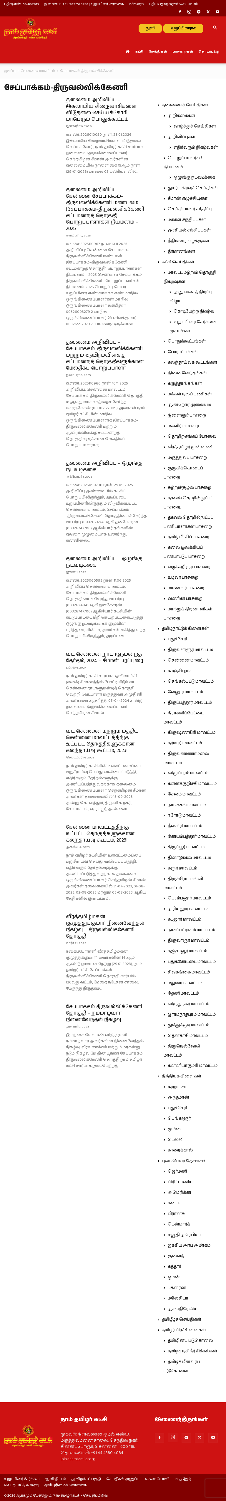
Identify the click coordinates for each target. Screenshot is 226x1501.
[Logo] (30, 28)
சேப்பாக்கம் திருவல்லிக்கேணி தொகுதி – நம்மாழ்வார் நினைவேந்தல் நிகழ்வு (104, 1013)
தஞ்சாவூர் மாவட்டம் (187, 951)
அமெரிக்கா (179, 1192)
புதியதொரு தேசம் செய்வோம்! (174, 3)
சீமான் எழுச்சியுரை (187, 198)
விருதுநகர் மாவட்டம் (188, 1004)
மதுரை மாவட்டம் (185, 983)
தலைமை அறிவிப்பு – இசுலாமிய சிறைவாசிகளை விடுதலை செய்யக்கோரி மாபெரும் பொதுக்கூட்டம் (101, 109)
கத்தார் (174, 1266)
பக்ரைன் (177, 1288)
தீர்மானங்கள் (181, 251)
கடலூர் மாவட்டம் (184, 919)
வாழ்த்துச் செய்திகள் (195, 126)
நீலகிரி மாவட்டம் (185, 826)
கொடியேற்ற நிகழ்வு (194, 311)
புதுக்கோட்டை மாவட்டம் (192, 961)
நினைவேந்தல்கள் (187, 373)
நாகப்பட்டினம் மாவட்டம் (191, 930)
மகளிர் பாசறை (183, 426)
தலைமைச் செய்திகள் (185, 105)
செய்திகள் (158, 51)
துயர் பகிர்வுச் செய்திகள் (193, 188)
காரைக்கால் (180, 1150)
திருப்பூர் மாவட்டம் (186, 847)
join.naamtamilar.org (78, 1459)
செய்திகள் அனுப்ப (122, 1479)
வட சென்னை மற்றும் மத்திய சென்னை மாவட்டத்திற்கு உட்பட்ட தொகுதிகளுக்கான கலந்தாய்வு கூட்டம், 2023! (102, 741)
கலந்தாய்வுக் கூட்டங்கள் (192, 362)
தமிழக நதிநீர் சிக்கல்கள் (192, 1351)
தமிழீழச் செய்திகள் (181, 1319)
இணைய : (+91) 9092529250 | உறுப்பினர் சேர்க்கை (84, 3)
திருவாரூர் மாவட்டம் (188, 940)
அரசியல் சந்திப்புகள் (189, 230)
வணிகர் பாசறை (185, 598)
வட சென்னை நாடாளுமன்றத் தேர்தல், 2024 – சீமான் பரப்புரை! (105, 657)
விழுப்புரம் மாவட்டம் (188, 773)
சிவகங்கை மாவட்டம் (189, 972)
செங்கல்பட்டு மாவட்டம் (191, 681)
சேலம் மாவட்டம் (184, 794)
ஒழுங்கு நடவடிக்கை (194, 177)
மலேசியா (178, 1298)
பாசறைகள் (182, 51)
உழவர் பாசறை (183, 577)
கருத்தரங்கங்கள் (185, 383)
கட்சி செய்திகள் (178, 262)
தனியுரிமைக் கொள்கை (65, 1485)
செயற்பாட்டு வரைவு (21, 1485)
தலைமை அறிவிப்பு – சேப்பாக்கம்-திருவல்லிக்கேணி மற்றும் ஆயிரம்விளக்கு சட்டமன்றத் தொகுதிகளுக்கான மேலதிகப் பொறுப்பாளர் (105, 355)
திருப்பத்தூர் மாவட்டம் (190, 702)
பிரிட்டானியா (181, 1182)
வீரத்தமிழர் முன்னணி (191, 447)
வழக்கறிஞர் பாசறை (189, 567)
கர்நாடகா (177, 1087)
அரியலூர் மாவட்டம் (187, 909)
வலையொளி (157, 1479)
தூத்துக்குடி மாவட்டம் (188, 1025)
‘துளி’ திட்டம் (55, 1479)
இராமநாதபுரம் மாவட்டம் (192, 1014)
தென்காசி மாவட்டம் (188, 1035)
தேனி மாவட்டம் (183, 993)
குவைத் (176, 1256)
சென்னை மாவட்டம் (38, 71)
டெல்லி (176, 1139)
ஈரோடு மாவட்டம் (184, 815)
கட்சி (139, 51)
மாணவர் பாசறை (186, 588)
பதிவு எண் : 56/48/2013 (21, 3)
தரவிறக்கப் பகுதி (86, 1479)
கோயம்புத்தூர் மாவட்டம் (192, 836)
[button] (215, 28)
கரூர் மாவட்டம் (182, 868)
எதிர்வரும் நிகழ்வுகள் (196, 147)
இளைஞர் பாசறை (187, 415)
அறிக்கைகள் (181, 116)
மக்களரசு (136, 3)
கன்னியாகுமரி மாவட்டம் (192, 1065)
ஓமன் (174, 1277)
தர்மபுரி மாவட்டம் (185, 743)
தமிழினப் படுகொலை (190, 1340)
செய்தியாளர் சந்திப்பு (190, 209)
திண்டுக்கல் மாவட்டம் (189, 857)
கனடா (174, 1203)
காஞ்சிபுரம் (179, 671)
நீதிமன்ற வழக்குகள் (188, 241)
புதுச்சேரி (177, 639)
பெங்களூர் (179, 1118)
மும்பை (176, 1129)
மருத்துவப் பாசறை (187, 457)
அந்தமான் (178, 1097)
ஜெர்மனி (177, 1171)
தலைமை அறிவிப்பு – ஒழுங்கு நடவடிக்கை (104, 466)
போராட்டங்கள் (183, 352)
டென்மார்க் (179, 1224)
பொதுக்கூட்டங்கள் (187, 341)
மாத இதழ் (183, 1479)
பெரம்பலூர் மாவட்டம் (189, 898)
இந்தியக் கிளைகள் (181, 1076)
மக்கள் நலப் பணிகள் (190, 394)
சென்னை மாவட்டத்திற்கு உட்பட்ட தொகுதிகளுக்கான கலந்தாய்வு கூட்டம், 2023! (100, 834)
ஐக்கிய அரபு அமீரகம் (189, 1245)
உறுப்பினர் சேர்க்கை (22, 1479)
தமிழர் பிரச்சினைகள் (184, 1330)
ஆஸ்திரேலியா (184, 1309)
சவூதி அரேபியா (184, 1235)
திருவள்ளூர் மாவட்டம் (190, 650)
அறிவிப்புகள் (181, 137)
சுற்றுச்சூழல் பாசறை (189, 487)
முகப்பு (10, 71)
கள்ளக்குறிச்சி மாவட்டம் (192, 783)
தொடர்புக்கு (208, 51)
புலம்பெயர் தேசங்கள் (184, 1161)
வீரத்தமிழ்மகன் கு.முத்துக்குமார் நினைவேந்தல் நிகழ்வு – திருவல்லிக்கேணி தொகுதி (105, 926)
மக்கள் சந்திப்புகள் (187, 219)
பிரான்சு (176, 1213)
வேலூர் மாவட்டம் (185, 692)
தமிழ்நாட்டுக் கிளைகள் (185, 628)
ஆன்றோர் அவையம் (189, 405)
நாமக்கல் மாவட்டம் (187, 805)
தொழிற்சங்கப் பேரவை (192, 436)
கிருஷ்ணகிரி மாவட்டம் (191, 732)
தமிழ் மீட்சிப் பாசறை (188, 537)
